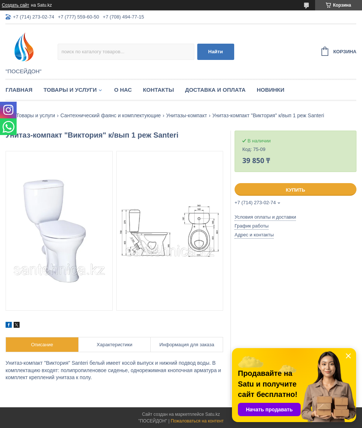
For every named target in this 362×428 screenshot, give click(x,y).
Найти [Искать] (215, 51)
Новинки (270, 89)
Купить (295, 190)
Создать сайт (15, 5)
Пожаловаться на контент (197, 421)
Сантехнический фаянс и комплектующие (111, 115)
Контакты (158, 89)
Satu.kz (212, 414)
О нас (123, 89)
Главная (19, 89)
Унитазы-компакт (186, 115)
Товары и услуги (70, 89)
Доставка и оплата (215, 89)
